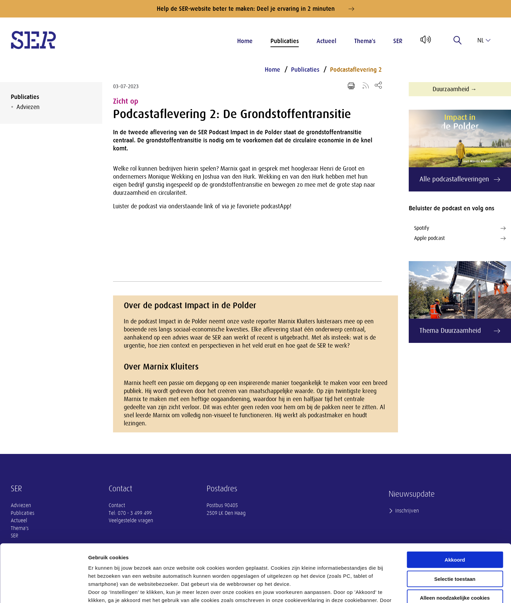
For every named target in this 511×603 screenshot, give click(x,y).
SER (397, 41)
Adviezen (28, 107)
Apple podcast (460, 238)
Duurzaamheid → (455, 89)
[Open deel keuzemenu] (378, 84)
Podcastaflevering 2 (356, 69)
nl (483, 40)
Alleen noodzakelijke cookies (455, 549)
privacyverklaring (271, 568)
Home (245, 41)
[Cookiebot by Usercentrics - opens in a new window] (43, 590)
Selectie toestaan (455, 530)
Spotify (460, 228)
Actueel (326, 41)
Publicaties (284, 41)
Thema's (364, 41)
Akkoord (455, 511)
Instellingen (362, 590)
